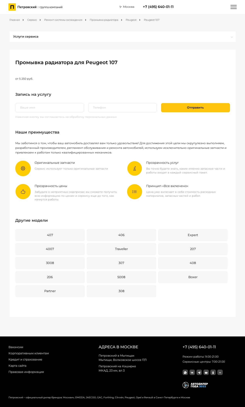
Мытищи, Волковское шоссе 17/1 (123, 358)
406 (121, 235)
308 (121, 291)
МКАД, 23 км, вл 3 (117, 368)
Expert (193, 235)
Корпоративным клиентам (29, 353)
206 (50, 277)
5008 (121, 277)
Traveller (121, 249)
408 (193, 263)
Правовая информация (26, 372)
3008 (50, 263)
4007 (50, 249)
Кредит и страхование (25, 359)
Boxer (192, 277)
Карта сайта (17, 365)
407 (50, 235)
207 (193, 249)
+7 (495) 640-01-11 (158, 7)
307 (121, 263)
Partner (50, 291)
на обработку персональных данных (91, 117)
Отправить (195, 107)
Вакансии (16, 347)
